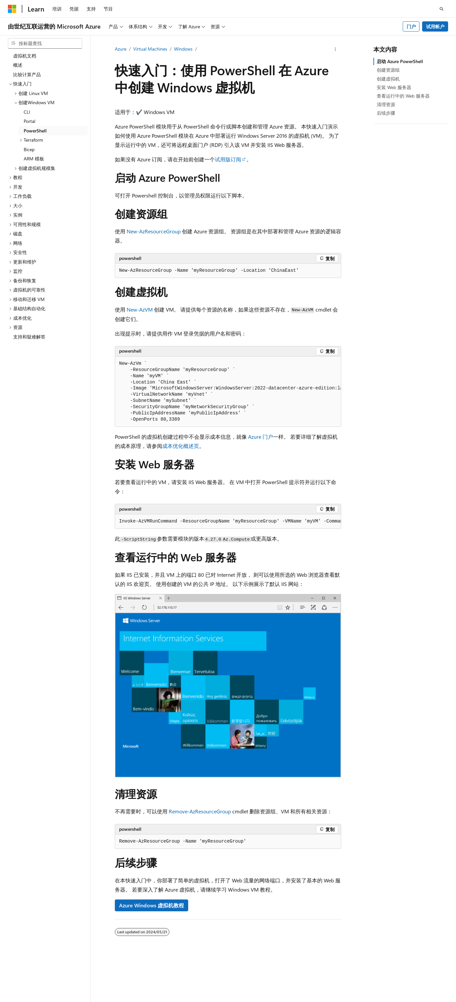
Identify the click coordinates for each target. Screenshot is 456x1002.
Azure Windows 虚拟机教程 (151, 905)
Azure (120, 49)
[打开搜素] (441, 9)
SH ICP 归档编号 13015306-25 (38, 998)
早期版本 (303, 998)
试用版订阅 (228, 159)
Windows (183, 49)
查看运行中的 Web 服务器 (403, 96)
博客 (325, 998)
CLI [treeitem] (27, 112)
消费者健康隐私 (398, 998)
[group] (228, 392)
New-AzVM (140, 309)
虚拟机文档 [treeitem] (24, 56)
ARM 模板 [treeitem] (34, 158)
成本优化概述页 (180, 445)
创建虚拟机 (388, 79)
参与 (347, 998)
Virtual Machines (150, 49)
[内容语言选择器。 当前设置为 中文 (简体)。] (26, 983)
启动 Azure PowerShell (400, 61)
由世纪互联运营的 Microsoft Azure (215, 998)
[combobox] (45, 43)
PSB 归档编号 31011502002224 (113, 998)
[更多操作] (335, 49)
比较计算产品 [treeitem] (27, 74)
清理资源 (386, 104)
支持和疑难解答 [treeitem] (29, 337)
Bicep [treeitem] (29, 149)
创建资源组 (388, 70)
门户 (411, 26)
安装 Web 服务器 (394, 87)
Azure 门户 (260, 436)
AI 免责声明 (275, 998)
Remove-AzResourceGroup (200, 811)
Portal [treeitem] (29, 121)
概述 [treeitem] (17, 65)
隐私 (162, 998)
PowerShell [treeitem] (35, 131)
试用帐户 (435, 26)
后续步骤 (386, 113)
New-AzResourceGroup (154, 231)
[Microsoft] (12, 9)
